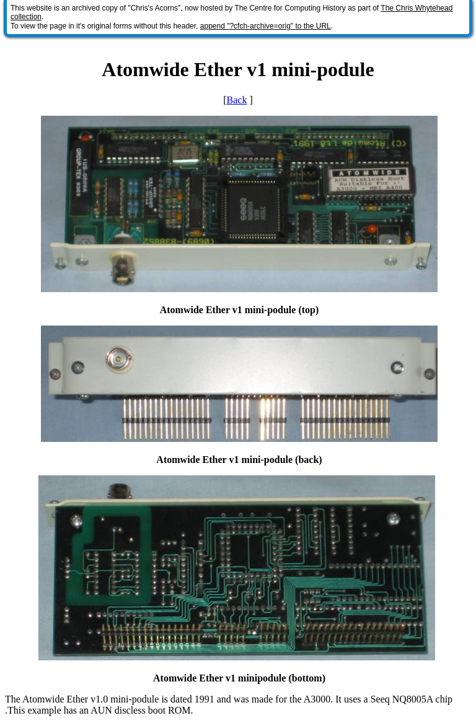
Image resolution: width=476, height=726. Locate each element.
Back (237, 100)
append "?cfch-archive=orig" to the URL (265, 26)
